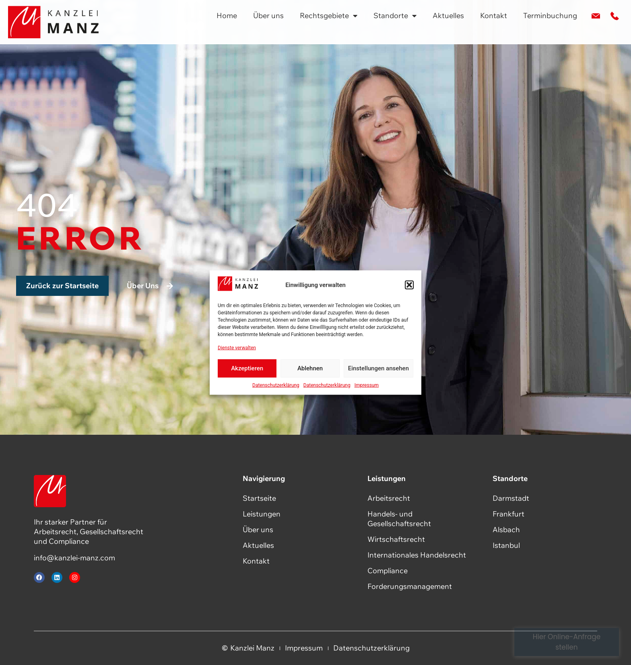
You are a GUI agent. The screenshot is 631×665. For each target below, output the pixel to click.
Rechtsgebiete (328, 15)
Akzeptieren (247, 368)
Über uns (268, 15)
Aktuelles (448, 15)
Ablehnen (310, 368)
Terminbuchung (550, 15)
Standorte (395, 15)
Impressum (367, 385)
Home (227, 15)
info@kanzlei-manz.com (74, 557)
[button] (409, 285)
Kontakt (493, 15)
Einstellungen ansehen (378, 368)
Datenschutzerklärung (275, 385)
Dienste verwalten (237, 347)
